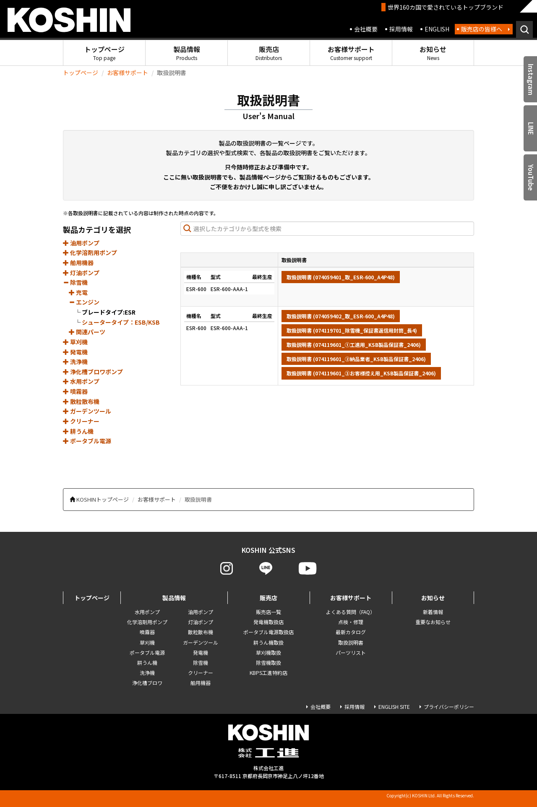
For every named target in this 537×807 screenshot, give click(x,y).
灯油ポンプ (81, 272)
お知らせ (433, 52)
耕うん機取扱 (268, 642)
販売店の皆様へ (481, 29)
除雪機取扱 (268, 662)
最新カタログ (351, 631)
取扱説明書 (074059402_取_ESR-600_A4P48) (341, 316)
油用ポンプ (81, 243)
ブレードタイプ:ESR (109, 312)
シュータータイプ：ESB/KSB (121, 322)
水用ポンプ (81, 381)
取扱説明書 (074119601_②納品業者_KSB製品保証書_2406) (356, 358)
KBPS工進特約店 (268, 672)
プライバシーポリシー (449, 706)
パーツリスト (351, 652)
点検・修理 (350, 621)
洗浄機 (75, 361)
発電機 (75, 352)
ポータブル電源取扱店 (268, 631)
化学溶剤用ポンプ (90, 252)
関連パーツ (87, 332)
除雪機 (75, 282)
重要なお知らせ (433, 621)
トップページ (104, 52)
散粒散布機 (81, 401)
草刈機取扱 (268, 652)
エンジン (84, 302)
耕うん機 (78, 431)
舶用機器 (78, 262)
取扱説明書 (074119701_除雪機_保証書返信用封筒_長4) (352, 330)
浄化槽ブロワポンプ (93, 371)
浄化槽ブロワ (147, 682)
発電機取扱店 (268, 621)
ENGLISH (437, 29)
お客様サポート (351, 52)
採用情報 (401, 29)
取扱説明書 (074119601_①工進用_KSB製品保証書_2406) (354, 344)
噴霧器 (75, 391)
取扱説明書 (350, 642)
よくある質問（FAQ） (350, 611)
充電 (78, 292)
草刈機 (75, 342)
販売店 (268, 52)
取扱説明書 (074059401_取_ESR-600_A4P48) (341, 277)
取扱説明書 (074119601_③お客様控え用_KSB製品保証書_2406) (361, 373)
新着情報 (433, 611)
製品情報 (186, 52)
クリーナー (81, 421)
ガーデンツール (87, 411)
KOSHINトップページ (102, 499)
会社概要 (366, 29)
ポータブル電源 (87, 441)
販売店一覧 (268, 611)
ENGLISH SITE (394, 706)
